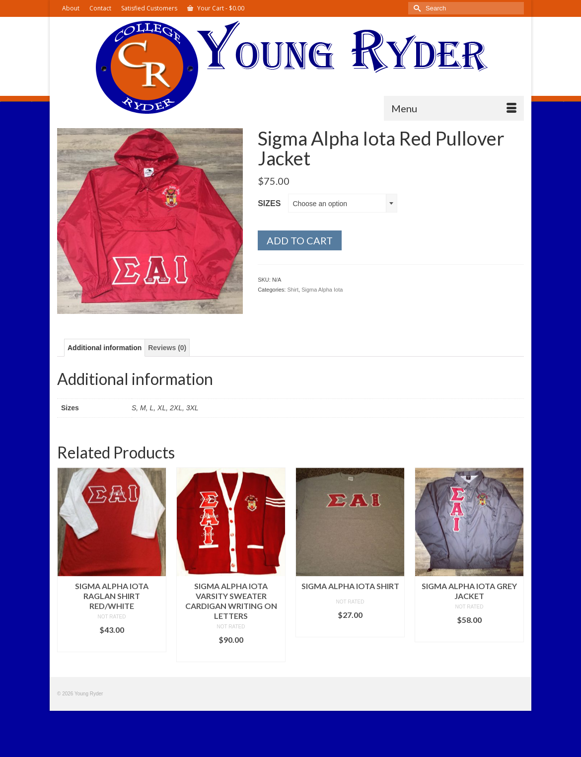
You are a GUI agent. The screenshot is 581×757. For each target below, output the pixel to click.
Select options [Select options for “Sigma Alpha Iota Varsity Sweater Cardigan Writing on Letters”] (231, 654)
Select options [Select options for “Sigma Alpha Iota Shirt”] (350, 629)
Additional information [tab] (105, 348)
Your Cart (215, 8)
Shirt (292, 290)
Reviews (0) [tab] (167, 348)
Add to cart (300, 240)
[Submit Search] (415, 8)
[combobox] (342, 203)
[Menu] (454, 108)
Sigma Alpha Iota (322, 290)
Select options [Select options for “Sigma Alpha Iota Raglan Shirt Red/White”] (112, 644)
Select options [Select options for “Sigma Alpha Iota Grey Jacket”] (469, 634)
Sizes (269, 203)
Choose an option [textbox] (319, 204)
